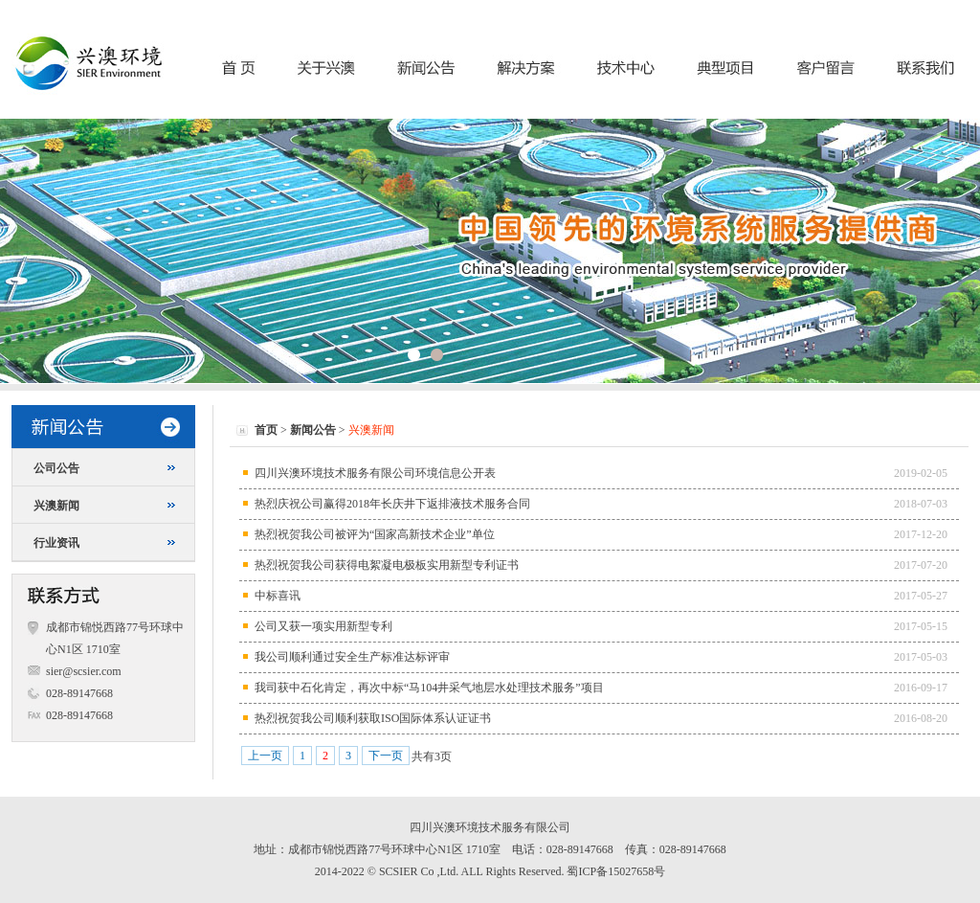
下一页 (385, 755)
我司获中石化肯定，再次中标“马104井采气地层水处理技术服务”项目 (429, 687)
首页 (266, 430)
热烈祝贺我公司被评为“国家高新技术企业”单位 (375, 534)
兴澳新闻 (56, 505)
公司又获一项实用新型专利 (323, 626)
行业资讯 (56, 543)
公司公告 (56, 468)
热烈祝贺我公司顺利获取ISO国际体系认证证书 (373, 718)
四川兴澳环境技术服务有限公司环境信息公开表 (375, 473)
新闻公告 (313, 430)
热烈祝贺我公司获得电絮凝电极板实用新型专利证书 (387, 565)
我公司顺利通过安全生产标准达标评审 (352, 657)
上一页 (265, 755)
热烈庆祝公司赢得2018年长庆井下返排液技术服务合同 (392, 503)
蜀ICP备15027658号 (616, 871)
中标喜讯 (278, 595)
